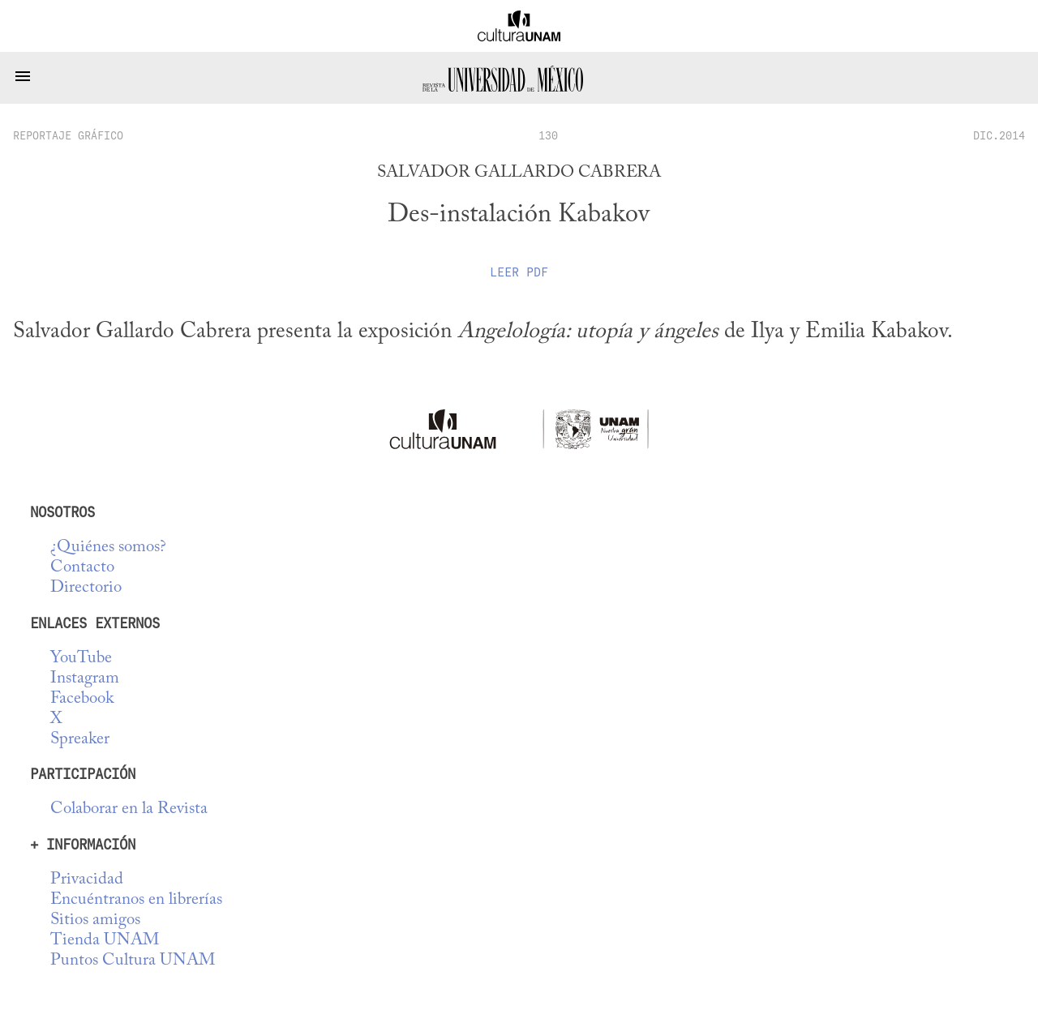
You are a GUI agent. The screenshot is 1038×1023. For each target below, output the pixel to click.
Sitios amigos (95, 920)
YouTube (81, 658)
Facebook (82, 699)
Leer (519, 272)
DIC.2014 (999, 135)
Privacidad (86, 879)
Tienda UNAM (104, 940)
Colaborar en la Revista (129, 809)
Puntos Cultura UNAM (132, 960)
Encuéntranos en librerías (136, 900)
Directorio (86, 588)
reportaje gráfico (68, 135)
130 (548, 135)
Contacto (82, 567)
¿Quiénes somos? (108, 547)
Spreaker (79, 739)
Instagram (84, 678)
